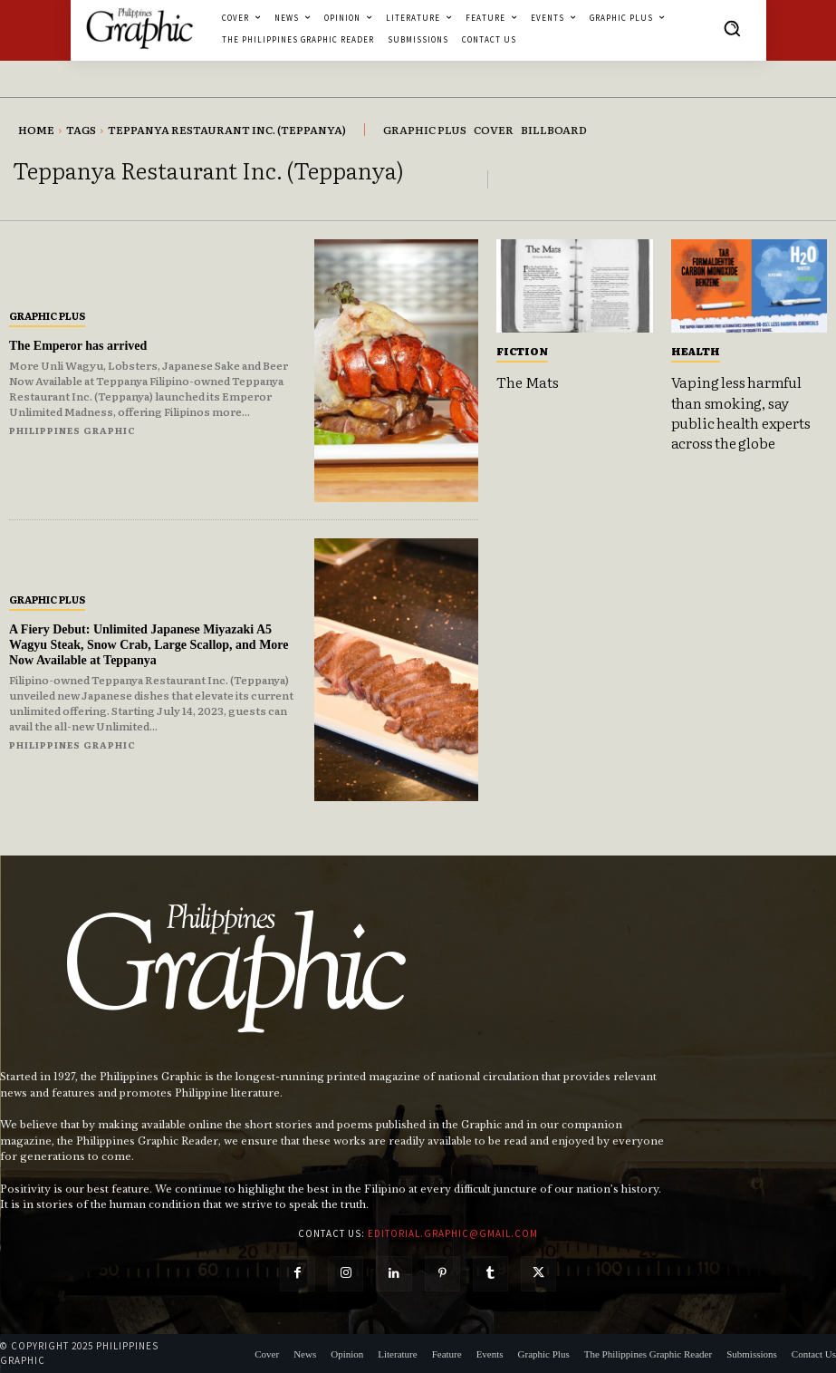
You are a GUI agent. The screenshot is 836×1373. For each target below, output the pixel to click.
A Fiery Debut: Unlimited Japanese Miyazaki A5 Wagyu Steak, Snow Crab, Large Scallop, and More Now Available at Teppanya (149, 645)
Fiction (522, 350)
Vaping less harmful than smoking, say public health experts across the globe (741, 412)
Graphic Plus (47, 315)
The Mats (527, 381)
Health (695, 350)
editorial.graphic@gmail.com (453, 1233)
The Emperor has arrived (78, 346)
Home (36, 129)
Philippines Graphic (72, 430)
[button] (732, 28)
